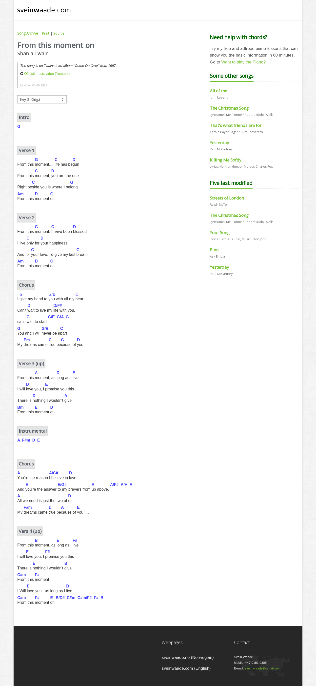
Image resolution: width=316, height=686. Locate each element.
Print (45, 33)
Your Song (220, 232)
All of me (218, 91)
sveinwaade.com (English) (186, 668)
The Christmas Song (229, 108)
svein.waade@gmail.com (263, 668)
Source (58, 33)
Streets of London (227, 198)
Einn (214, 250)
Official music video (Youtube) (47, 74)
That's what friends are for (235, 125)
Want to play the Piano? (243, 62)
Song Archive (27, 33)
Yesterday (219, 142)
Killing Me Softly (225, 160)
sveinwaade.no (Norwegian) (188, 657)
